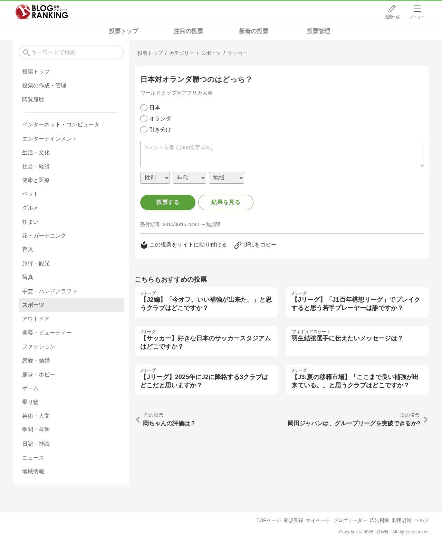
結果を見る (225, 202)
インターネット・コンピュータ (60, 124)
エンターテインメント (49, 139)
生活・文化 (36, 152)
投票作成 (392, 17)
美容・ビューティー (47, 333)
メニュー (417, 17)
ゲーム (30, 388)
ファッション (38, 346)
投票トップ (123, 31)
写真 (27, 277)
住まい (30, 222)
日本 (154, 107)
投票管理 (318, 31)
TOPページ (268, 520)
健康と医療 (36, 180)
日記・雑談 (36, 444)
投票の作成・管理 (44, 85)
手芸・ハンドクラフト (49, 291)
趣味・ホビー (38, 374)
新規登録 (293, 520)
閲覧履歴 (33, 99)
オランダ (160, 119)
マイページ (318, 520)
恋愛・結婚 (36, 361)
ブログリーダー (350, 520)
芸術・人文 (36, 416)
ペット (30, 194)
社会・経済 (36, 166)
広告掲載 (379, 520)
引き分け (160, 130)
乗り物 (30, 402)
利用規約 (401, 520)
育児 (27, 249)
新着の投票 (253, 31)
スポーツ (33, 305)
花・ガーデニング (44, 236)
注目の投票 (188, 31)
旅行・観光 (36, 263)
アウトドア (36, 319)
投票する (168, 202)
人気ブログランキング (42, 11)
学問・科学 (36, 430)
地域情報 (33, 471)
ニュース (33, 458)
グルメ (30, 208)
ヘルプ (421, 520)
